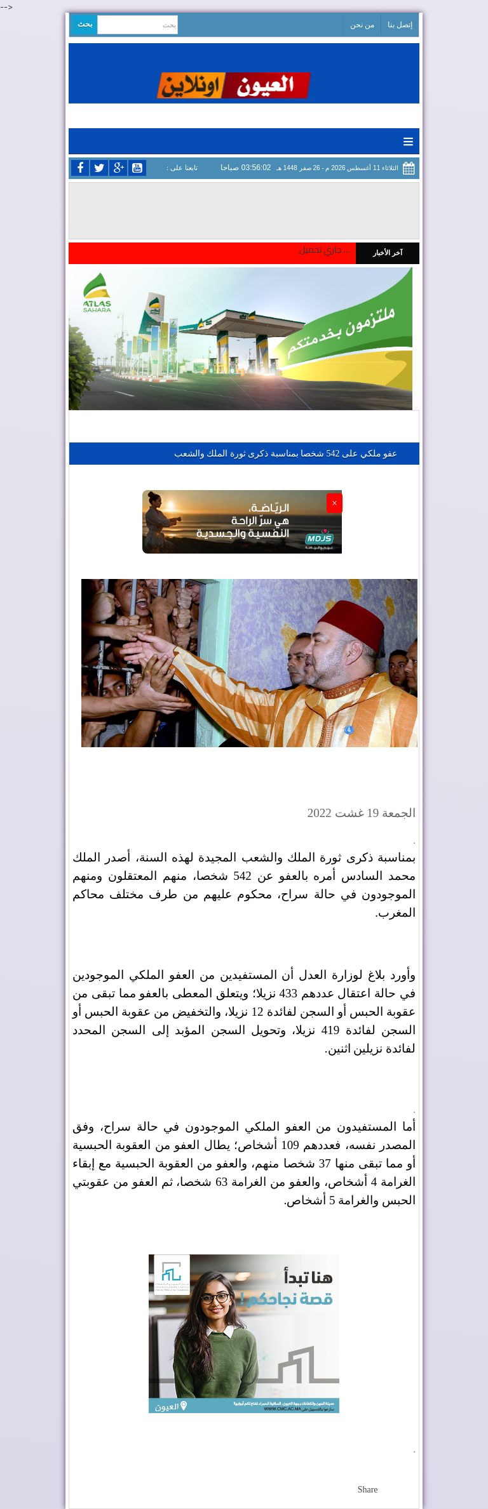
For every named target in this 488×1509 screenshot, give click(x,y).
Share (368, 1489)
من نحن (362, 24)
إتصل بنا (400, 24)
